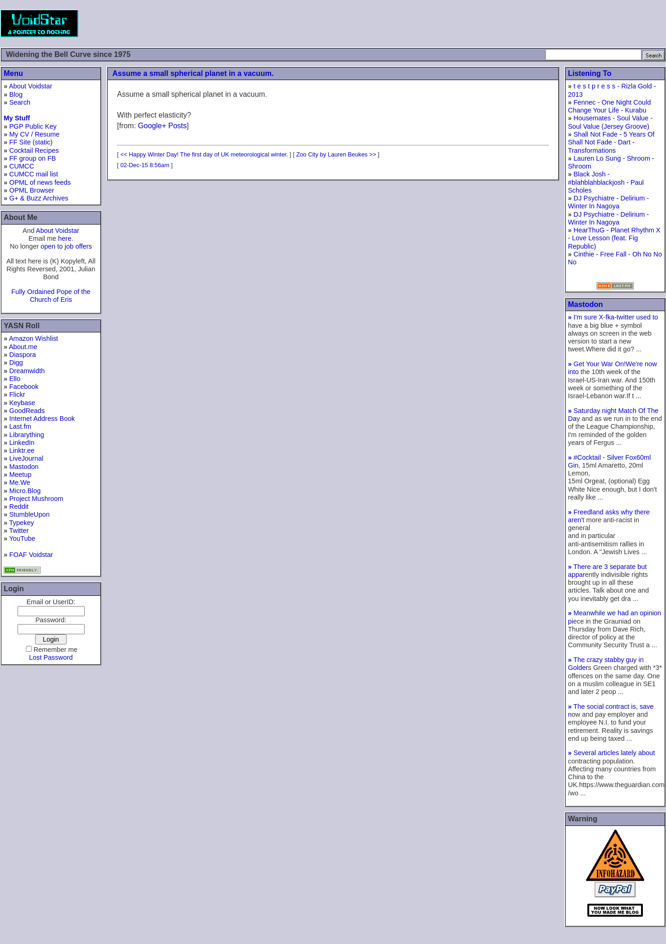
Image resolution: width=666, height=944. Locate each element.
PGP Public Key (32, 126)
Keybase (22, 402)
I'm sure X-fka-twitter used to (613, 317)
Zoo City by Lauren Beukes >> (336, 154)
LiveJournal (26, 458)
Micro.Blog (25, 490)
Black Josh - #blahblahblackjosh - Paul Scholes (606, 182)
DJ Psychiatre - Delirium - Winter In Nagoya (608, 202)
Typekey (21, 522)
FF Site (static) (31, 142)
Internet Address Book (42, 418)
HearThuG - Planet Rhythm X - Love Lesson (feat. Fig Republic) (614, 238)
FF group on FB (32, 158)
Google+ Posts (162, 126)
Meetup (20, 474)
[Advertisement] (497, 23)
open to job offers (66, 246)
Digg (16, 362)
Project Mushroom (36, 498)
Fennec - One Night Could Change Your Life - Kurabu (609, 106)
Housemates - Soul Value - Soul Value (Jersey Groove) (610, 122)
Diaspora (22, 354)
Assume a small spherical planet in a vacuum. (193, 73)
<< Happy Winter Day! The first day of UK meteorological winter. (204, 154)
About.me (23, 346)
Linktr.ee (21, 450)
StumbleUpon (29, 514)
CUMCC (21, 166)
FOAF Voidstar (31, 554)
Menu (13, 73)
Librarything (26, 434)
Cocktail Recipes (34, 150)
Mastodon (23, 466)
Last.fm (20, 426)
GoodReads (27, 410)
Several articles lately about (611, 752)
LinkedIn (21, 442)
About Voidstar (30, 86)
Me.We (19, 482)
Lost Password (51, 657)
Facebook (23, 386)
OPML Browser (31, 190)
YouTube (22, 538)
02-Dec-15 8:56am (144, 165)
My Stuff (17, 118)
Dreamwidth (27, 371)
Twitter (19, 530)
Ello (14, 378)
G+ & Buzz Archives (38, 198)
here (65, 238)
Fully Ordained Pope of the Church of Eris (50, 295)
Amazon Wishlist (33, 338)
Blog (16, 94)
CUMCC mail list (33, 174)
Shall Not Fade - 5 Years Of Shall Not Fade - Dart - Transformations (611, 142)
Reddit (19, 506)
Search (20, 102)
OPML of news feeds (40, 182)
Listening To (589, 73)
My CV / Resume (34, 134)
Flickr (17, 394)
